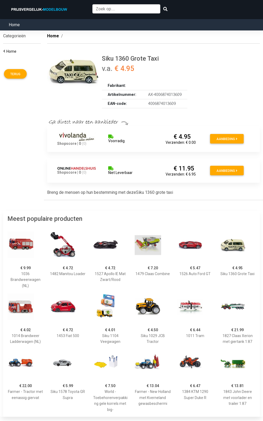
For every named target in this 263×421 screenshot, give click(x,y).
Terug (15, 74)
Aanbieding (226, 139)
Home (14, 24)
